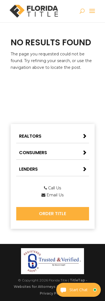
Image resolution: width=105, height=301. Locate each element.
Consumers (33, 152)
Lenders (28, 169)
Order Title (52, 213)
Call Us (52, 188)
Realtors (30, 136)
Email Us (52, 194)
